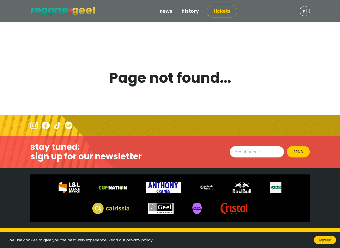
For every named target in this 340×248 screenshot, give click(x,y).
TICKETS (221, 11)
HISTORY (190, 11)
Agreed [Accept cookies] (325, 240)
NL (305, 11)
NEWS (166, 11)
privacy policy (139, 240)
